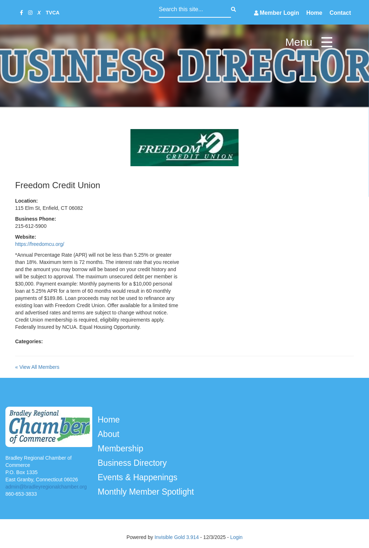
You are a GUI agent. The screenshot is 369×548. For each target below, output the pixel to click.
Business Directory (133, 463)
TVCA (52, 13)
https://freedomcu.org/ (39, 244)
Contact (340, 13)
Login (236, 537)
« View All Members (37, 367)
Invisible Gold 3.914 (177, 537)
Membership (122, 448)
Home (314, 13)
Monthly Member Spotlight (147, 491)
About (110, 434)
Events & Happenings (139, 477)
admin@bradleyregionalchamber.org (46, 487)
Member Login (279, 13)
